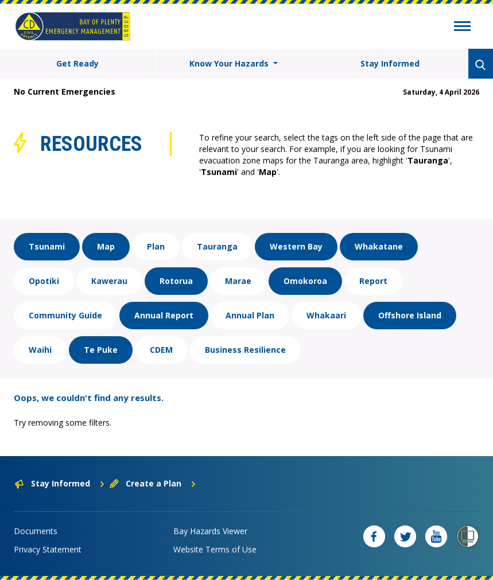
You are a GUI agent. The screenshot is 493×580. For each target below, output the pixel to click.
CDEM (161, 349)
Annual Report (163, 315)
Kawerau (109, 280)
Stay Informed (390, 63)
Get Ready (77, 63)
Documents (35, 530)
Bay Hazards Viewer (210, 530)
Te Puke (101, 349)
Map (106, 246)
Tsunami (47, 246)
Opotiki (44, 280)
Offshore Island (409, 315)
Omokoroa (305, 280)
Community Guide (65, 315)
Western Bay (296, 246)
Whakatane (379, 246)
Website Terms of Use (215, 549)
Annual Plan (250, 315)
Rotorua (176, 280)
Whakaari (326, 315)
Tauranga (217, 246)
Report (373, 280)
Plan (156, 246)
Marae (238, 280)
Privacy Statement (47, 549)
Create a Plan (153, 483)
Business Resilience (245, 349)
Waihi (40, 349)
